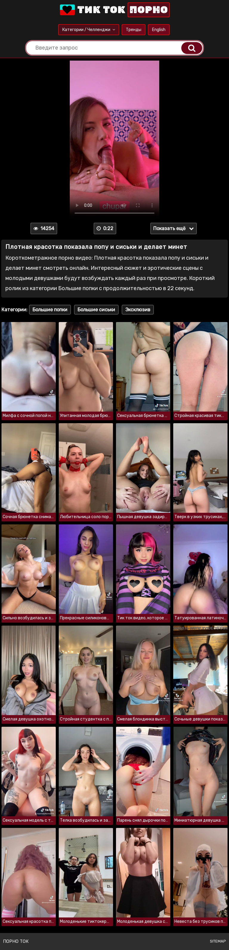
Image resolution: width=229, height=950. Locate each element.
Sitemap (218, 941)
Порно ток (16, 941)
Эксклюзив (137, 309)
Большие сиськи (96, 309)
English (158, 29)
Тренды (133, 29)
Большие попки (50, 309)
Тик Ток (114, 9)
